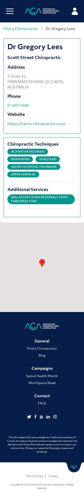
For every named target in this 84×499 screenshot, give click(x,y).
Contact (42, 395)
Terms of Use (34, 476)
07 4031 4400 (18, 105)
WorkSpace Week (42, 382)
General (42, 341)
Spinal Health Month (42, 376)
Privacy (53, 476)
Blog (42, 355)
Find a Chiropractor (21, 28)
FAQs (42, 403)
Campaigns (42, 368)
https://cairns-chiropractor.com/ (36, 123)
